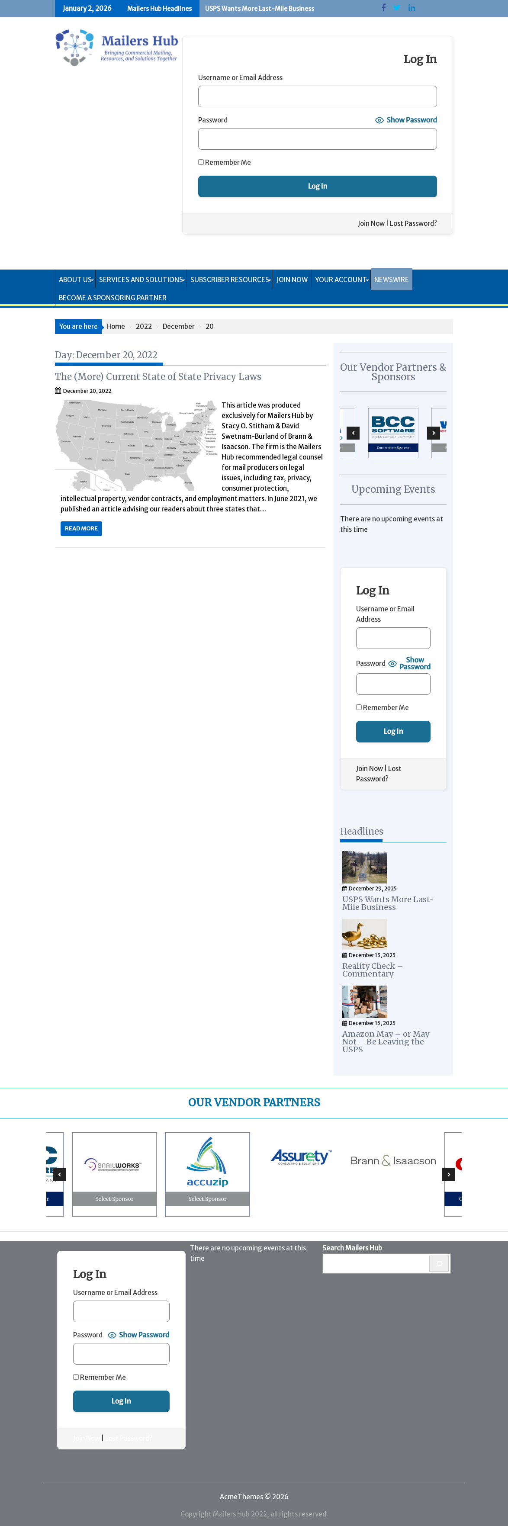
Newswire (391, 280)
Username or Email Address (240, 78)
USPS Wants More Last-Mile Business (259, 9)
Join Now (371, 223)
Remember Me (224, 162)
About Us (75, 280)
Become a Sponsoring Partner (113, 298)
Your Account (341, 280)
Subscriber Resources (229, 280)
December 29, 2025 (373, 887)
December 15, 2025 (372, 954)
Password (213, 120)
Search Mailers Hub (352, 1245)
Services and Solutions (141, 280)
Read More (81, 528)
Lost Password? (413, 223)
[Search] (439, 1261)
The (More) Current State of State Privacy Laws (158, 376)
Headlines (361, 831)
